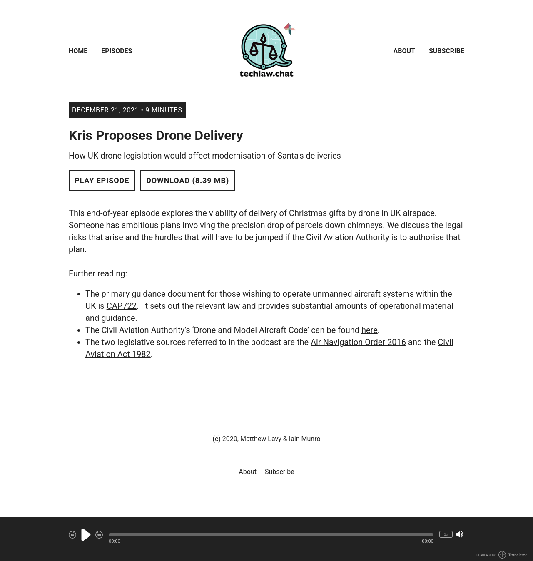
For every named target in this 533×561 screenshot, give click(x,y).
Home (78, 51)
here (369, 330)
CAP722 (122, 306)
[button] (271, 534)
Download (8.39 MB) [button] (187, 180)
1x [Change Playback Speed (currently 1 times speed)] (446, 534)
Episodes (116, 51)
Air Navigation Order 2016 (358, 342)
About (404, 51)
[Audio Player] (266, 539)
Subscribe (446, 51)
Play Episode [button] (102, 180)
